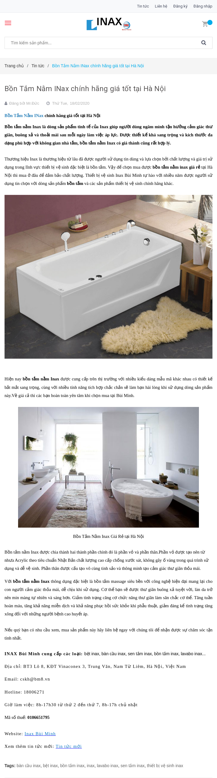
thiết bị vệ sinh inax (165, 765)
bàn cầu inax (29, 765)
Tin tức (143, 6)
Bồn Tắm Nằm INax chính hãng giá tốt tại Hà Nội (85, 88)
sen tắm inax (133, 765)
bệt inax (50, 765)
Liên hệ (161, 6)
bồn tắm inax (72, 765)
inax (91, 765)
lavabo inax (107, 765)
